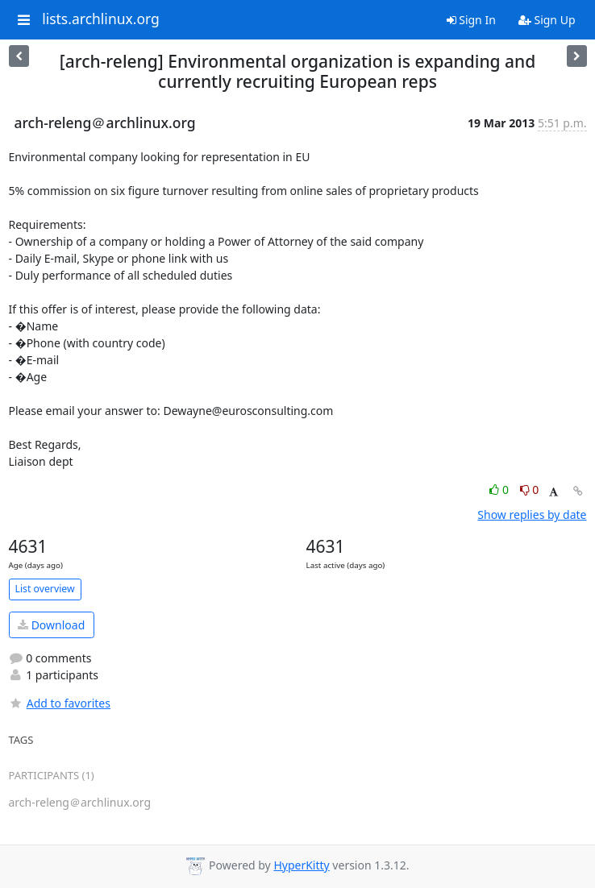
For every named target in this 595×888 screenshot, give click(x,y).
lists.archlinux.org (101, 19)
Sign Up (547, 19)
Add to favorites (59, 703)
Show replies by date (531, 514)
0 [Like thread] (500, 489)
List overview (45, 588)
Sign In (471, 19)
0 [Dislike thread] (529, 489)
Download (51, 625)
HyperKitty (301, 865)
